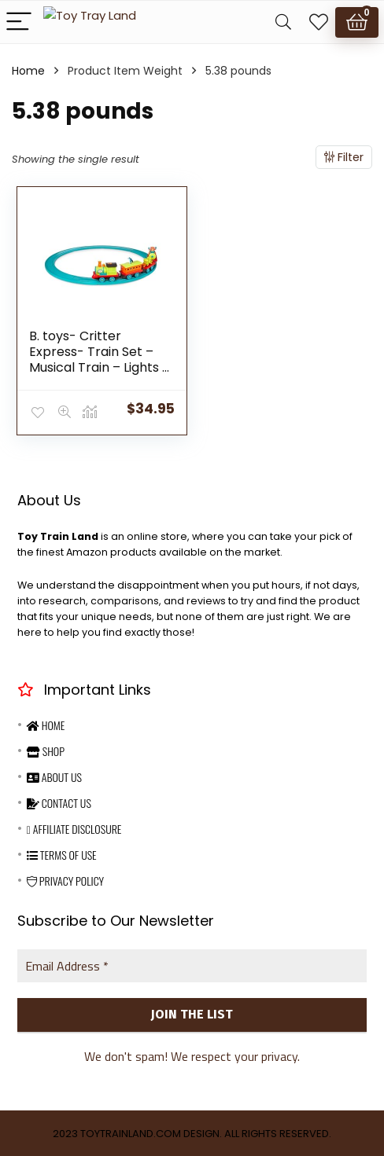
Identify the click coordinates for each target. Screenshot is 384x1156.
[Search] (283, 22)
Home (28, 71)
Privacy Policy (65, 879)
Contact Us (59, 801)
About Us (54, 775)
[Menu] (19, 22)
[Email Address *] (192, 964)
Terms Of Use (62, 853)
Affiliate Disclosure (74, 827)
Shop (46, 749)
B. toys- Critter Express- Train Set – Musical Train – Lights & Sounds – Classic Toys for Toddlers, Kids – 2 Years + (101, 375)
